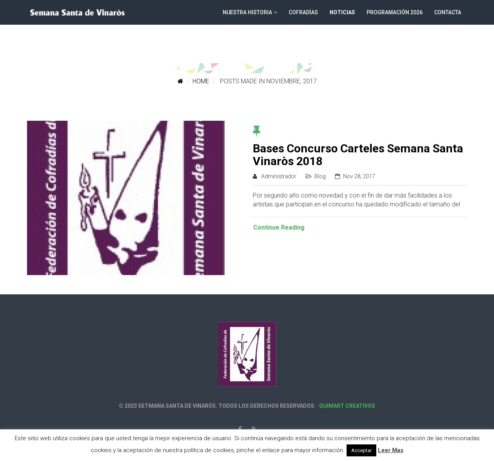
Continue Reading (279, 227)
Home (201, 81)
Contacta (447, 12)
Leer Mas (390, 450)
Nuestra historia (247, 12)
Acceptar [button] (361, 450)
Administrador (278, 176)
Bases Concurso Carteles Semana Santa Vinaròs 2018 (358, 155)
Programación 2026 (395, 12)
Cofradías (303, 12)
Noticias (342, 12)
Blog (320, 176)
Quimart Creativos (346, 406)
